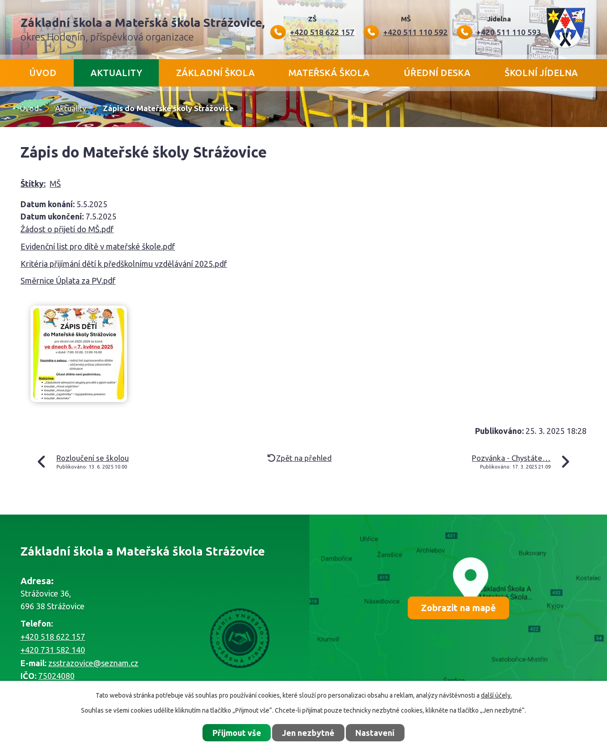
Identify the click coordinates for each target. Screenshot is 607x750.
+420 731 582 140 (52, 649)
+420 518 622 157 (52, 636)
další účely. (496, 695)
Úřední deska (437, 72)
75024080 (56, 675)
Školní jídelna (541, 72)
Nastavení (375, 732)
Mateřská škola (328, 72)
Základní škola (215, 72)
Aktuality (116, 72)
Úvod (42, 72)
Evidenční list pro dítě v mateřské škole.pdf (97, 246)
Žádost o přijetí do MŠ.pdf (67, 229)
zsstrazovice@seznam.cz (93, 663)
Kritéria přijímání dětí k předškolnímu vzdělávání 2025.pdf (123, 263)
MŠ (55, 183)
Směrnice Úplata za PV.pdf (68, 280)
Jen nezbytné (308, 732)
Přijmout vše (236, 732)
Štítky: (33, 183)
